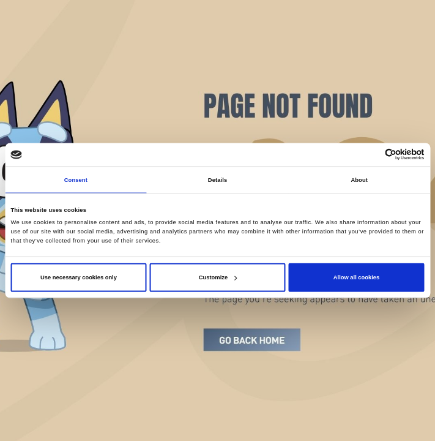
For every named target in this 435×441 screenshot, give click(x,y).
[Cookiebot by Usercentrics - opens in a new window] (371, 154)
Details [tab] (217, 179)
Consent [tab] (75, 179)
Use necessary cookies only (78, 277)
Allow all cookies (356, 277)
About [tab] (359, 179)
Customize (218, 277)
